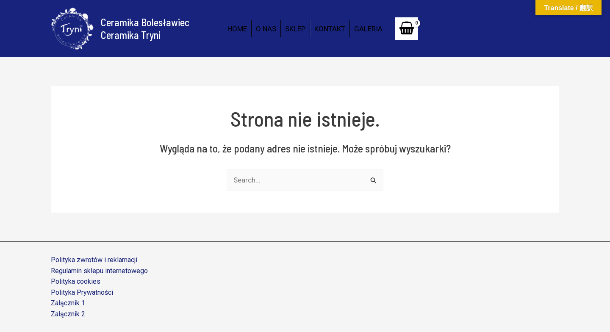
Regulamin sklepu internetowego (99, 271)
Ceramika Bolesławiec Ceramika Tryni (145, 28)
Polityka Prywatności (82, 292)
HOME (237, 29)
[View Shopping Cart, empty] (406, 28)
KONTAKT (329, 29)
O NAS (266, 29)
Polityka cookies (75, 281)
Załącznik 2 (68, 314)
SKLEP (295, 29)
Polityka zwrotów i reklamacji (94, 260)
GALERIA (368, 29)
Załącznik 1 (68, 303)
